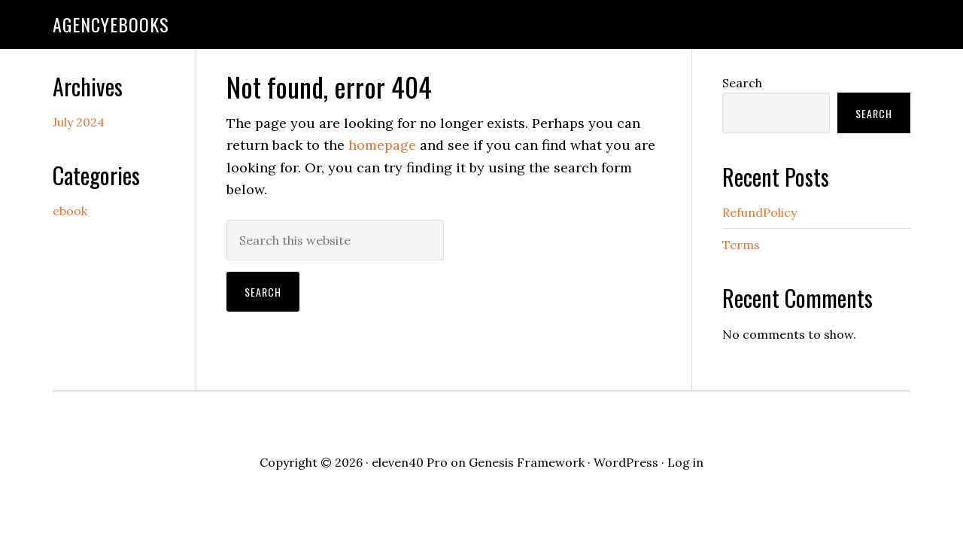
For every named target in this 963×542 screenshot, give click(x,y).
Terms (741, 244)
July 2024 (79, 121)
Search (742, 82)
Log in (685, 462)
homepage (382, 145)
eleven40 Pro (410, 462)
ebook (70, 210)
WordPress (626, 462)
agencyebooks (111, 24)
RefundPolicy (759, 212)
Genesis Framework (527, 462)
